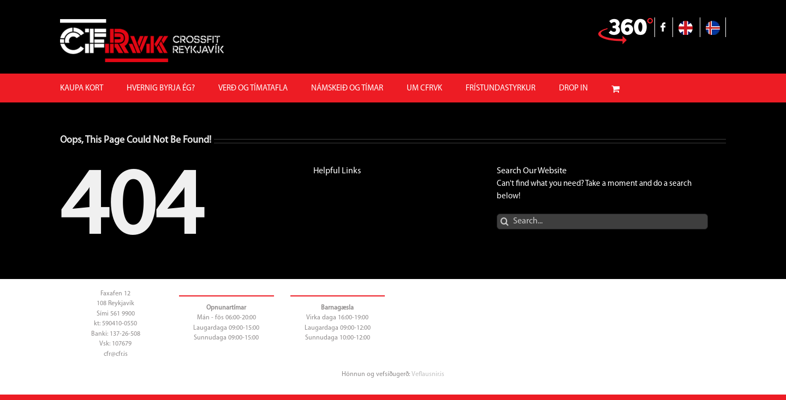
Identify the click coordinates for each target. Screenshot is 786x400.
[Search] (505, 221)
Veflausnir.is (428, 374)
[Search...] (602, 221)
